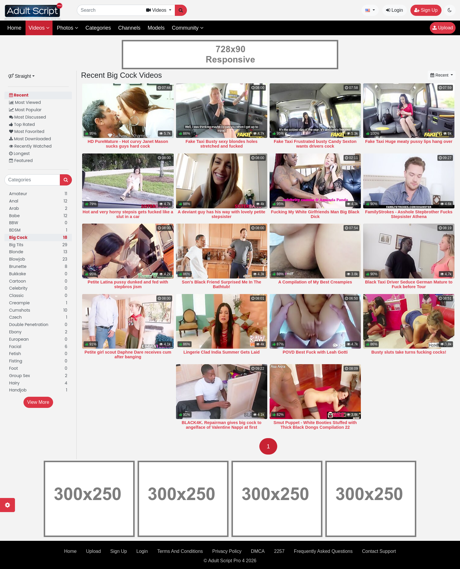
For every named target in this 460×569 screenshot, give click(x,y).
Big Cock (38, 237)
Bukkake (38, 274)
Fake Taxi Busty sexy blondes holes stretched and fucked (221, 143)
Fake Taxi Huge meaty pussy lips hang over (408, 141)
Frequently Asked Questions (323, 551)
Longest (19, 153)
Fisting (38, 361)
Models (156, 28)
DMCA (258, 551)
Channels (129, 28)
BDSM (38, 230)
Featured (21, 160)
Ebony (38, 332)
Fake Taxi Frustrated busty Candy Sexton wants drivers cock (315, 143)
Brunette (38, 267)
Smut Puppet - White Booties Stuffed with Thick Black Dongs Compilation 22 (315, 425)
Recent (18, 95)
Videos (39, 28)
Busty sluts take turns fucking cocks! (408, 352)
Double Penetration (38, 325)
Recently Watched (30, 146)
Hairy (38, 383)
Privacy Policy (227, 551)
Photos (67, 28)
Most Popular (25, 110)
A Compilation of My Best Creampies (315, 282)
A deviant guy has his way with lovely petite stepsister (221, 214)
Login (394, 10)
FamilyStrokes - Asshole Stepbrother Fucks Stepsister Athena (409, 214)
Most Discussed (27, 117)
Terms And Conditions (180, 551)
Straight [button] (19, 76)
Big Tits (38, 245)
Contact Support (379, 551)
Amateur (38, 194)
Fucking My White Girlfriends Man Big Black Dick (315, 214)
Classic (38, 296)
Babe (38, 216)
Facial (38, 347)
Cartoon (38, 281)
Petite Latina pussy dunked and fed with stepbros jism (128, 284)
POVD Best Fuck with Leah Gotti (315, 352)
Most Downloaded (30, 139)
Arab (38, 208)
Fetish (38, 354)
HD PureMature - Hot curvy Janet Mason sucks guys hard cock (128, 143)
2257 (279, 551)
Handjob (38, 390)
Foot (38, 368)
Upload (442, 27)
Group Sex (38, 376)
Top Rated (22, 124)
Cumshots (38, 310)
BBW (38, 223)
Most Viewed (25, 102)
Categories (98, 28)
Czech (38, 317)
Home (14, 28)
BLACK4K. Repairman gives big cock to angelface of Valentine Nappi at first (221, 425)
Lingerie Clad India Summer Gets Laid (221, 352)
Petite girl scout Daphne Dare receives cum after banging (127, 354)
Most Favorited (26, 131)
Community (188, 28)
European (38, 339)
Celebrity (38, 288)
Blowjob (38, 259)
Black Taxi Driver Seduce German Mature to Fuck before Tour (408, 284)
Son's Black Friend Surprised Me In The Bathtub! (221, 284)
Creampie (38, 303)
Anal (38, 201)
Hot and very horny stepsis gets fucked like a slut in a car (128, 214)
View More (38, 402)
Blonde (38, 252)
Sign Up (425, 10)
